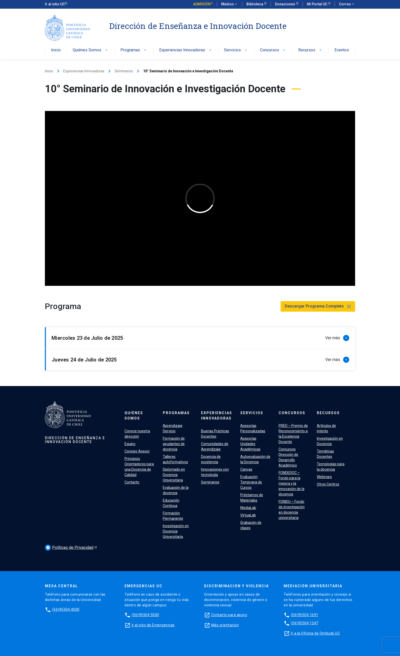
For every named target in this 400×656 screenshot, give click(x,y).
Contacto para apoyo (229, 615)
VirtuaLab (248, 515)
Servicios (236, 50)
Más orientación (225, 625)
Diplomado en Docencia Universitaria (174, 474)
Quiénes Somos (90, 50)
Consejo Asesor (137, 451)
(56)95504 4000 (66, 609)
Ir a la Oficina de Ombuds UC (315, 633)
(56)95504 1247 (304, 623)
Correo (347, 4)
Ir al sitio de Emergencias (153, 625)
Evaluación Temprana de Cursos (251, 482)
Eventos (341, 50)
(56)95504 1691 (304, 615)
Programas (133, 50)
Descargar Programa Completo (318, 306)
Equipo (129, 444)
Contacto (131, 482)
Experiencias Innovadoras (185, 50)
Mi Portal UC (317, 4)
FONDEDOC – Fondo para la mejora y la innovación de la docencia (291, 483)
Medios (229, 4)
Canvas (246, 469)
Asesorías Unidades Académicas (250, 443)
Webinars (324, 477)
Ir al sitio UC (55, 4)
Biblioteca (255, 4)
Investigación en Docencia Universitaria (176, 531)
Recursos (310, 50)
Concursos (273, 50)
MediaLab (248, 508)
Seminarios (124, 71)
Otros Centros (328, 484)
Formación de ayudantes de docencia (174, 443)
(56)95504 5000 (145, 615)
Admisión (201, 4)
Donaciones (285, 4)
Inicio (56, 50)
